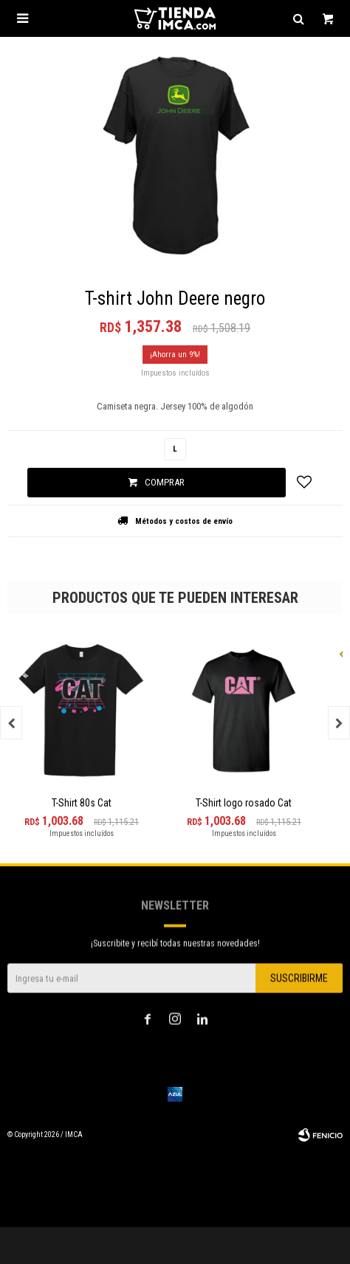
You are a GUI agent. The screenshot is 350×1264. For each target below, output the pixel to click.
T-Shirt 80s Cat (81, 803)
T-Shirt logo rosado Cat (244, 803)
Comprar (165, 482)
